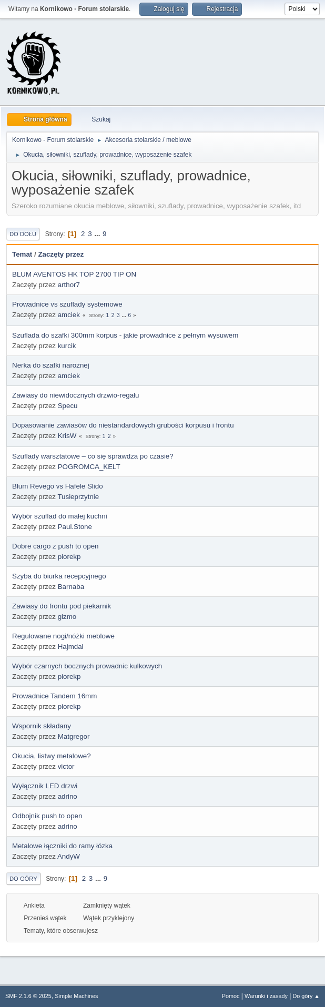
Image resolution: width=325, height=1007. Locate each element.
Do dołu (22, 234)
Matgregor (74, 736)
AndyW (68, 856)
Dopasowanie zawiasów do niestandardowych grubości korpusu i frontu (123, 425)
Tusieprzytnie (78, 497)
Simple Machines (76, 996)
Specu (68, 406)
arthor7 (69, 285)
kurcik (67, 346)
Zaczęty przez (61, 254)
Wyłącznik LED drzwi (44, 786)
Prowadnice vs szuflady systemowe (67, 304)
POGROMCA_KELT (89, 467)
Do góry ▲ (306, 996)
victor (66, 766)
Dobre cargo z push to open (55, 546)
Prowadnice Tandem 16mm (54, 696)
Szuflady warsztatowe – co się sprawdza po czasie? (93, 456)
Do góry (23, 879)
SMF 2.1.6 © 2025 (28, 996)
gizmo (67, 617)
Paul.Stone (75, 527)
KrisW (67, 436)
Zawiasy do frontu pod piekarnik (61, 606)
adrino (67, 796)
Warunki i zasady (266, 996)
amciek (69, 315)
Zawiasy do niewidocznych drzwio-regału (75, 395)
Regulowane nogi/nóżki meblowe (63, 636)
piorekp (69, 557)
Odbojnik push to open (47, 816)
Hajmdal (71, 646)
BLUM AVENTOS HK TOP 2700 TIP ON (74, 274)
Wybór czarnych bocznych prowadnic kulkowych (87, 666)
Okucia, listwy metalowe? (51, 756)
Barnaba (71, 587)
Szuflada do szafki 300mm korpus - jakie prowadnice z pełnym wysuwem (125, 335)
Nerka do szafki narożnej (50, 365)
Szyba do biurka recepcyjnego (59, 576)
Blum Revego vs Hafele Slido (57, 486)
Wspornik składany (41, 726)
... (98, 234)
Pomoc (231, 996)
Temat (22, 254)
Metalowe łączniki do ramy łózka (62, 846)
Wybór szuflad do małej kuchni (59, 516)
